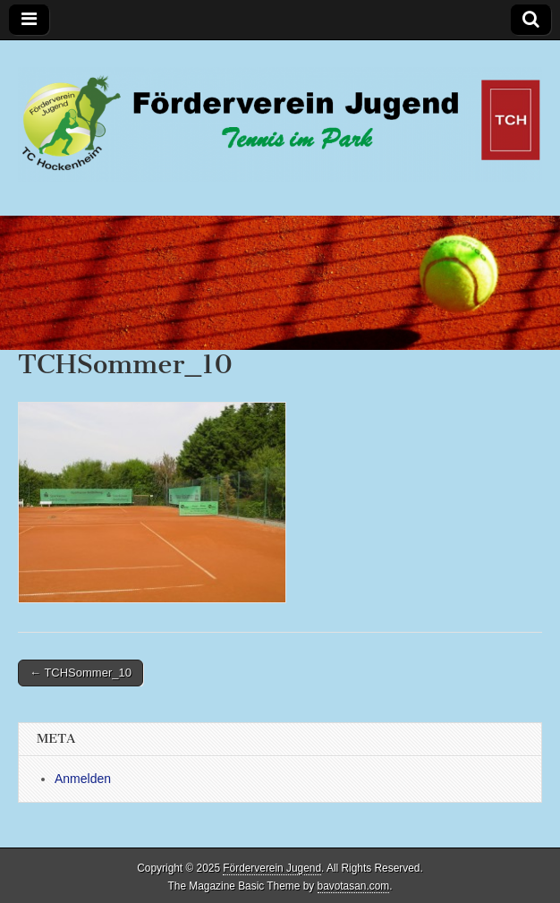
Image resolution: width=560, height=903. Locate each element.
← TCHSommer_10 (81, 672)
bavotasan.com (354, 886)
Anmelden (83, 778)
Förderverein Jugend (272, 868)
